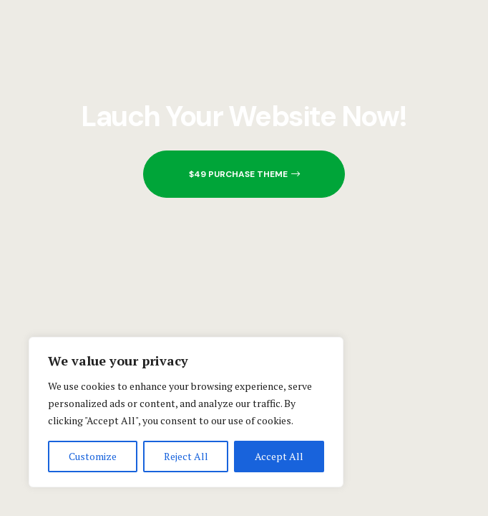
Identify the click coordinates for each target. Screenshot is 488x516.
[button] (244, 173)
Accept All (279, 456)
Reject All (186, 456)
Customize (93, 456)
